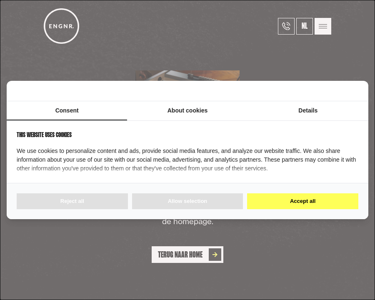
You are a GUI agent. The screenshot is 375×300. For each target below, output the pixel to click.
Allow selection (188, 201)
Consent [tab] (67, 110)
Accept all (302, 201)
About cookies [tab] (188, 110)
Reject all (72, 201)
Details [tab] (308, 110)
